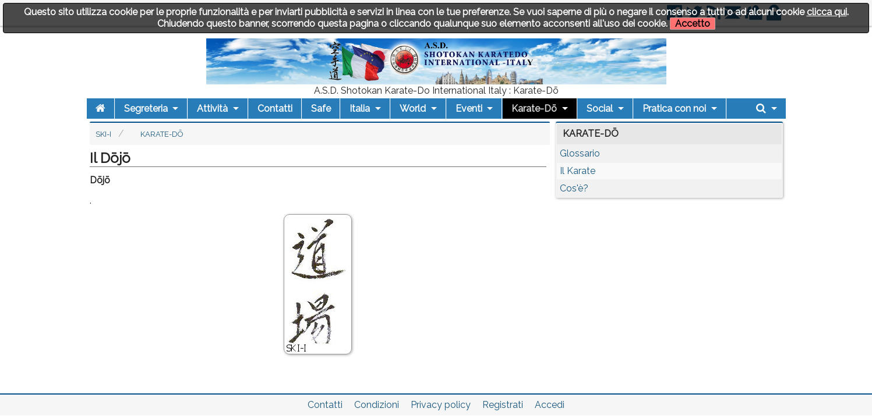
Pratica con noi (674, 108)
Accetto (692, 23)
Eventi (469, 108)
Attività (212, 108)
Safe (321, 108)
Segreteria (146, 108)
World (413, 108)
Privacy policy (441, 404)
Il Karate (577, 170)
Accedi (549, 404)
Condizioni (376, 404)
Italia (359, 108)
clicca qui (827, 11)
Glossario (580, 153)
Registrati (502, 404)
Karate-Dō (534, 108)
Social (600, 108)
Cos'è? (574, 188)
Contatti (274, 108)
